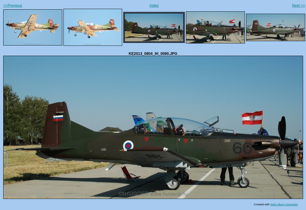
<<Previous (12, 5)
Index (154, 5)
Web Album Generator (284, 204)
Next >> (298, 5)
